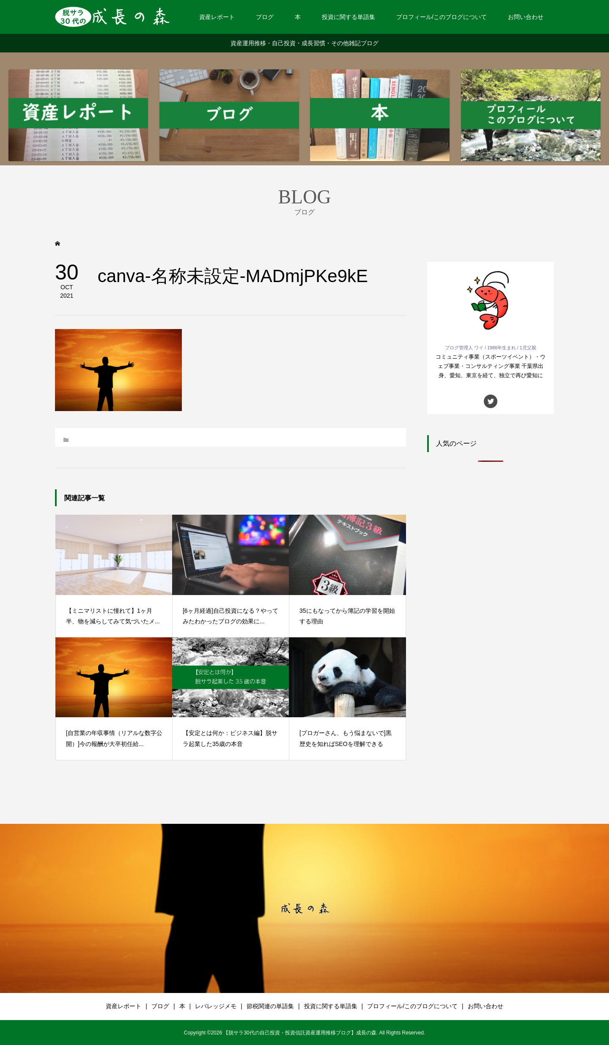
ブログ (265, 17)
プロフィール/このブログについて (441, 17)
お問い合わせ (525, 17)
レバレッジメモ (215, 1006)
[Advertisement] (490, 610)
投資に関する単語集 (348, 17)
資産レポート (217, 17)
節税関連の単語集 (270, 1006)
